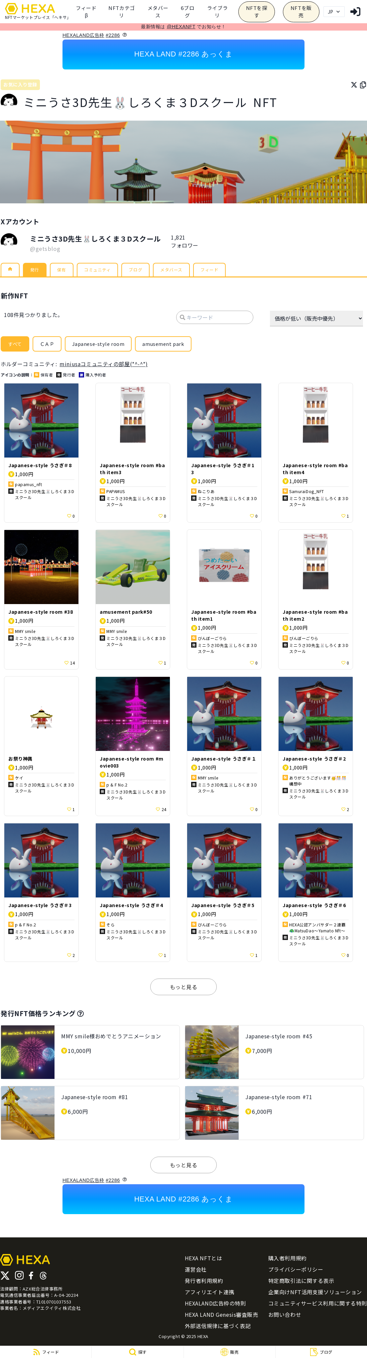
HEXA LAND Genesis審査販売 (221, 1316)
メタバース (158, 11)
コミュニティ (105, 271)
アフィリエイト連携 (209, 1294)
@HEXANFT (181, 26)
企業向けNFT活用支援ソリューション (315, 1294)
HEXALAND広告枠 (83, 35)
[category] (121, 11)
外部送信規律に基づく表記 (218, 1327)
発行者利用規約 (204, 1282)
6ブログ (187, 11)
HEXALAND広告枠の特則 (215, 1305)
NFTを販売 (301, 11)
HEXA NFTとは (203, 1260)
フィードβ (86, 11)
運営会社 (196, 1271)
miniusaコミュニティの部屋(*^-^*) (104, 365)
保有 (65, 271)
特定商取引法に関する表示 (301, 1282)
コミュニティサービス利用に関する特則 (317, 1305)
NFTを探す (256, 11)
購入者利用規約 (287, 1260)
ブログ (148, 271)
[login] (355, 11)
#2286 (113, 35)
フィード (230, 271)
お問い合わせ (284, 1316)
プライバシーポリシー (295, 1271)
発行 (36, 271)
